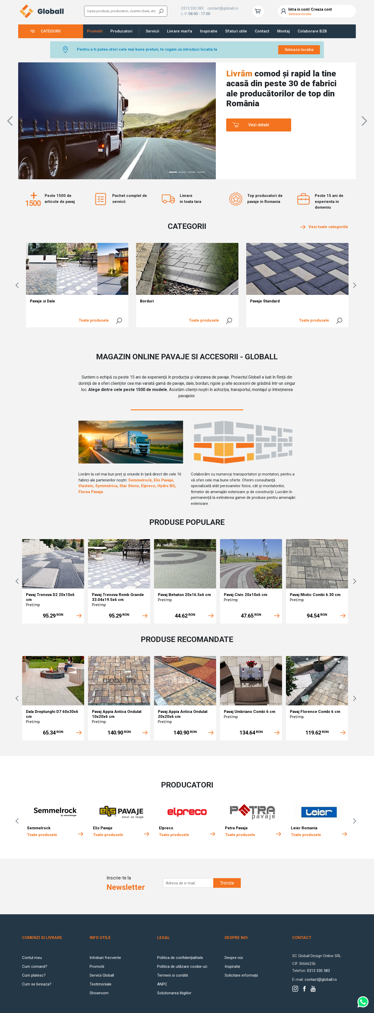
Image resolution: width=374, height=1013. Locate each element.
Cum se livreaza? (36, 984)
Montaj (283, 31)
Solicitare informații (241, 975)
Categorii (51, 31)
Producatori (121, 31)
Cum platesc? (34, 975)
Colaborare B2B (312, 31)
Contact (262, 31)
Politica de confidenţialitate (180, 957)
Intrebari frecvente (105, 957)
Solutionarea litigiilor (174, 993)
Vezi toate (324, 226)
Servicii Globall (102, 975)
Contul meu (32, 957)
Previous (18, 285)
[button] (9, 120)
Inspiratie (208, 31)
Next (355, 285)
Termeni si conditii (172, 975)
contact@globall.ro (223, 8)
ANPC (162, 984)
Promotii (95, 31)
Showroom (99, 993)
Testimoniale (100, 984)
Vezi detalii (258, 124)
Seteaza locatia (299, 49)
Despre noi (234, 957)
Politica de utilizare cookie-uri (182, 966)
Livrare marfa (179, 31)
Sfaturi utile (236, 31)
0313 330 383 (192, 8)
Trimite (227, 883)
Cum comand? (34, 966)
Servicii (152, 31)
